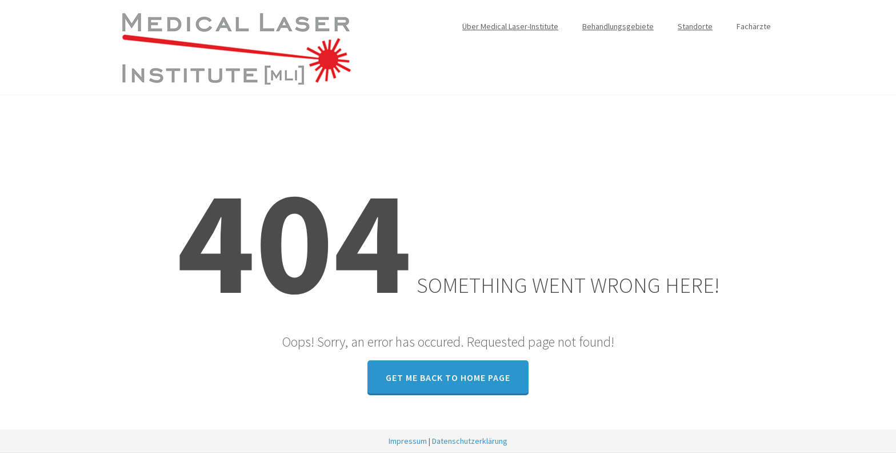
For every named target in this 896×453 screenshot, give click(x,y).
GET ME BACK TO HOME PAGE (448, 377)
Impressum (408, 441)
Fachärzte (754, 26)
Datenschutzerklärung (469, 441)
